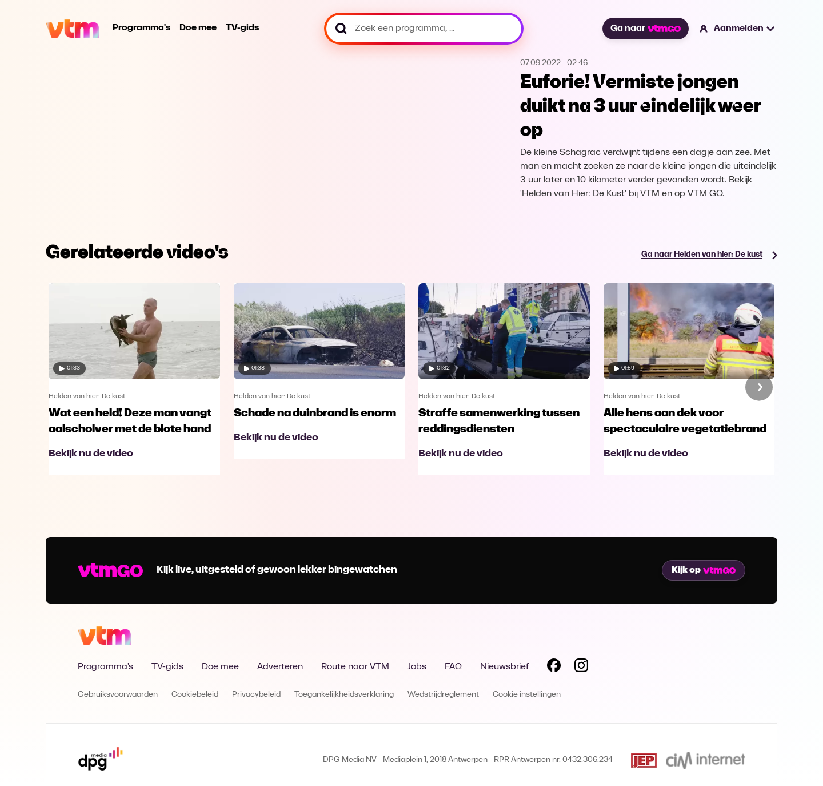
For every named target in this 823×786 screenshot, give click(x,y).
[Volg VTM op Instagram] (581, 667)
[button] (737, 28)
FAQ (453, 667)
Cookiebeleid (194, 694)
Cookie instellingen (527, 694)
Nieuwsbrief (504, 667)
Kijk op (704, 570)
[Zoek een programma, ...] (423, 28)
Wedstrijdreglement (443, 694)
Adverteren (280, 667)
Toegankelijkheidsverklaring (344, 694)
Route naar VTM (355, 667)
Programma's (141, 28)
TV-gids (242, 28)
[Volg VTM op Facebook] (554, 667)
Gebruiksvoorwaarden (118, 694)
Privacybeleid (256, 694)
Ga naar (645, 28)
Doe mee (198, 28)
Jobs (416, 667)
